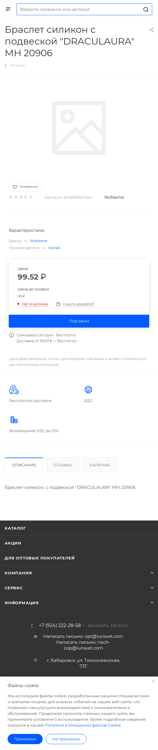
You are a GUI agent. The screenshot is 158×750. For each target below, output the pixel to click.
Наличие (100, 465)
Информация (22, 602)
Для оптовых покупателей (40, 558)
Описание (24, 465)
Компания (18, 573)
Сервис (14, 587)
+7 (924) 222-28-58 (60, 625)
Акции (13, 543)
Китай (54, 247)
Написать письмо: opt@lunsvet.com (83, 636)
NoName (114, 197)
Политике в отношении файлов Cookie (82, 725)
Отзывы (63, 465)
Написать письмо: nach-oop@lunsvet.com (83, 645)
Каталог (15, 528)
